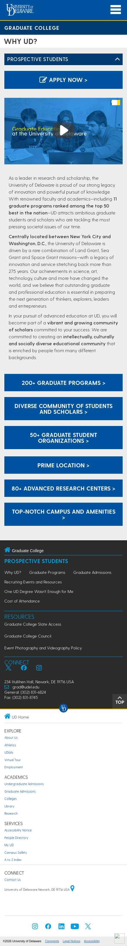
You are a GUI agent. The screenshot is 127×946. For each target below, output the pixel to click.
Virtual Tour (12, 760)
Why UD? (12, 572)
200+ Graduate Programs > (64, 382)
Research (11, 813)
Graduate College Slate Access (32, 624)
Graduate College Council (27, 635)
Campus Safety (15, 852)
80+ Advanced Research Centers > (63, 488)
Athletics (10, 745)
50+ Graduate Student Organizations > (63, 437)
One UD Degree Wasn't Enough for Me (38, 591)
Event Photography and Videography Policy (43, 647)
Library (9, 806)
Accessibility (92, 941)
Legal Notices (71, 941)
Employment (13, 767)
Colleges (10, 798)
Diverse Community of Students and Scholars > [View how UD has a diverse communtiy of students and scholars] (63, 408)
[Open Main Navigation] (115, 9)
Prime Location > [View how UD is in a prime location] (63, 465)
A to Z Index (12, 859)
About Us (11, 737)
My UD (9, 845)
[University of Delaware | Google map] (72, 889)
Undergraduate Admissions (24, 784)
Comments (52, 941)
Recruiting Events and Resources (33, 581)
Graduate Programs (47, 572)
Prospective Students (37, 59)
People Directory (16, 838)
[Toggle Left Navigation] (117, 59)
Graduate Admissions (92, 572)
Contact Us (12, 879)
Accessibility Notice (18, 830)
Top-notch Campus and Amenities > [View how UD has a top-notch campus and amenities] (63, 514)
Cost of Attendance (22, 600)
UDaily (8, 752)
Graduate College (31, 28)
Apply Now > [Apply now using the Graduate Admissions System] (63, 79)
